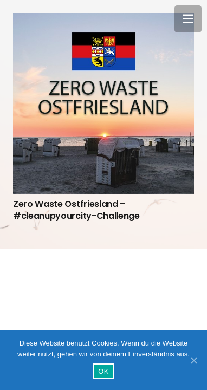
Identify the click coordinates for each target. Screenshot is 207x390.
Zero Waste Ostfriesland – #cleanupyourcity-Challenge (76, 210)
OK (103, 371)
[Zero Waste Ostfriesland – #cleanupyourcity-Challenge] (103, 103)
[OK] (193, 360)
